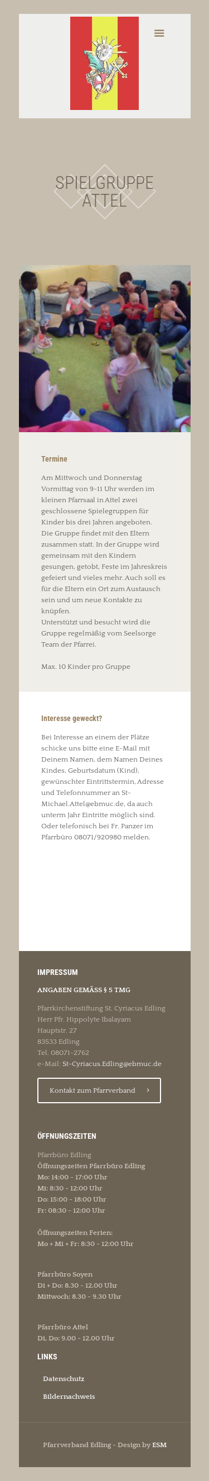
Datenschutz (63, 1379)
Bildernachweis (69, 1396)
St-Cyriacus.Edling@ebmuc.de (112, 1064)
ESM (159, 1445)
